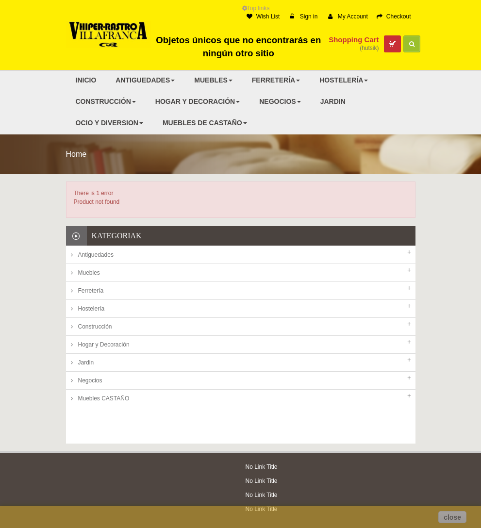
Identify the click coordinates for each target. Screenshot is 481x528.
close (452, 517)
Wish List (263, 16)
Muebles (89, 272)
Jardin (86, 362)
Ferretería (91, 290)
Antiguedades (96, 254)
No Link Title (262, 430)
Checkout (394, 16)
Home (76, 154)
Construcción (95, 326)
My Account (348, 16)
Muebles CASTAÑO (104, 398)
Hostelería (91, 308)
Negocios (90, 380)
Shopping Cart (354, 39)
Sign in (303, 16)
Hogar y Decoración (104, 344)
